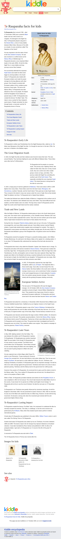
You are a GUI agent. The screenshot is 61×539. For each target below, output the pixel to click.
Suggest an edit (46, 521)
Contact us (28, 535)
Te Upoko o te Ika (48, 87)
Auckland (11, 360)
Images (30, 12)
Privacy (22, 535)
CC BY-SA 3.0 (20, 531)
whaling (26, 223)
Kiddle (5, 535)
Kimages (36, 12)
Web (26, 12)
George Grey (8, 358)
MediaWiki (46, 533)
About (16, 535)
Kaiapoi (39, 264)
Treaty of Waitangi (39, 307)
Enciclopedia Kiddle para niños (41, 535)
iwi (51, 144)
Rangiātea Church (45, 92)
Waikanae (33, 186)
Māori (26, 34)
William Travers (43, 416)
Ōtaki (42, 87)
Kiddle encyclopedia (19, 512)
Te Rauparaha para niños (23, 479)
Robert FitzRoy (19, 325)
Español (46, 12)
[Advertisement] (30, 19)
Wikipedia (24, 533)
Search (58, 9)
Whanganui (45, 189)
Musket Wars (45, 105)
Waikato (52, 79)
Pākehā (22, 223)
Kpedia (41, 12)
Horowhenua (8, 191)
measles (53, 273)
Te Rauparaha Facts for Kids (12, 517)
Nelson (47, 296)
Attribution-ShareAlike (20, 514)
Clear (55, 9)
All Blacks (17, 410)
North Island (44, 177)
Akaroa (24, 269)
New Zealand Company (14, 54)
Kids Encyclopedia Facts (10, 29)
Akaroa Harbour (34, 248)
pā (34, 264)
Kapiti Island (7, 72)
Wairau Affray (45, 107)
